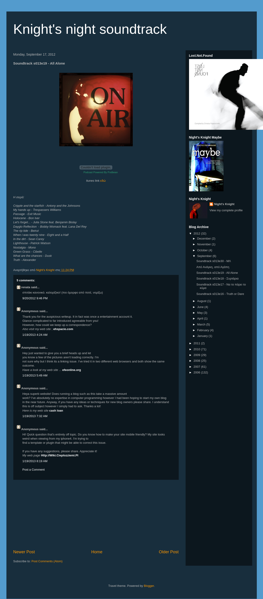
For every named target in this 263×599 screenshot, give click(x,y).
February (203, 330)
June (200, 307)
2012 (197, 233)
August (202, 301)
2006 (197, 372)
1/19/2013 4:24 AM (35, 334)
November (204, 244)
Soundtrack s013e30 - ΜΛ (213, 261)
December (204, 238)
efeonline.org (71, 370)
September (204, 256)
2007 (197, 366)
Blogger (149, 586)
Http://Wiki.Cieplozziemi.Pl (59, 455)
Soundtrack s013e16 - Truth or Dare (220, 294)
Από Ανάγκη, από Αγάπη (212, 267)
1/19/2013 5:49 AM (35, 375)
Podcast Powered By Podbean (100, 172)
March (201, 324)
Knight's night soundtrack (90, 29)
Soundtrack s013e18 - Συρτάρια (217, 278)
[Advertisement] (96, 514)
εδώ (103, 180)
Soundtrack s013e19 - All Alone (217, 272)
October (203, 250)
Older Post (169, 552)
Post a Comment (34, 469)
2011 (197, 343)
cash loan (56, 410)
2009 (197, 355)
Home (96, 552)
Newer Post (24, 552)
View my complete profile (226, 210)
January (203, 336)
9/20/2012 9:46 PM (35, 298)
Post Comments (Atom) (46, 561)
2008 (197, 360)
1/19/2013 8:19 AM (35, 461)
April (200, 318)
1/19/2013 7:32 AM (35, 416)
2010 (197, 349)
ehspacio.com (63, 329)
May (200, 312)
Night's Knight (224, 204)
